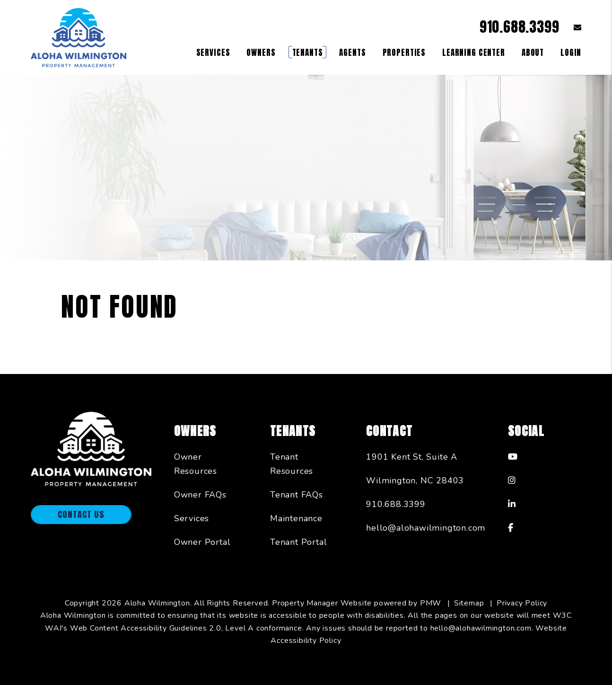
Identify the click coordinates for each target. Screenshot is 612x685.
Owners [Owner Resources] (260, 52)
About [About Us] (533, 52)
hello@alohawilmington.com (425, 528)
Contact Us (81, 514)
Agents (352, 52)
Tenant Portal (298, 542)
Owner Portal (202, 542)
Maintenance (296, 518)
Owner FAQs (200, 494)
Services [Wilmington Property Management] (213, 52)
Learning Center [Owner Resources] (473, 52)
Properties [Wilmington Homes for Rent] (404, 52)
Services (191, 518)
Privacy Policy (522, 603)
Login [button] (570, 52)
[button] (571, 27)
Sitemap (469, 603)
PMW (430, 603)
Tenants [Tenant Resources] (307, 52)
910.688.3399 (520, 26)
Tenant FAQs (296, 494)
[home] (79, 37)
